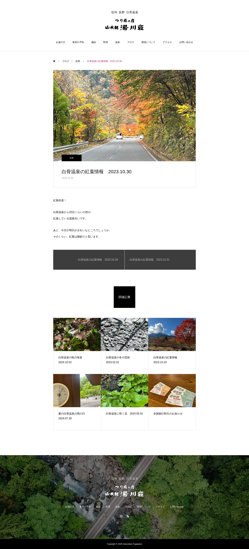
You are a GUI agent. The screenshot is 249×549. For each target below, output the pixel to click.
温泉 (117, 42)
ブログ (130, 42)
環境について (148, 42)
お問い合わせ (186, 42)
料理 (105, 42)
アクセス (167, 42)
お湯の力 (60, 42)
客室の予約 (78, 42)
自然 (72, 158)
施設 (93, 42)
